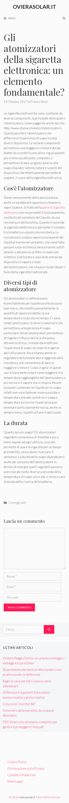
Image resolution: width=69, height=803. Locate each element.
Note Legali (15, 781)
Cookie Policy (16, 762)
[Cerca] (49, 629)
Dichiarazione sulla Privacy (25, 768)
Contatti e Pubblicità (21, 775)
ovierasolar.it (27, 797)
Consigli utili (17, 503)
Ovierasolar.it (34, 6)
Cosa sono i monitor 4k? (19, 704)
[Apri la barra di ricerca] (64, 18)
